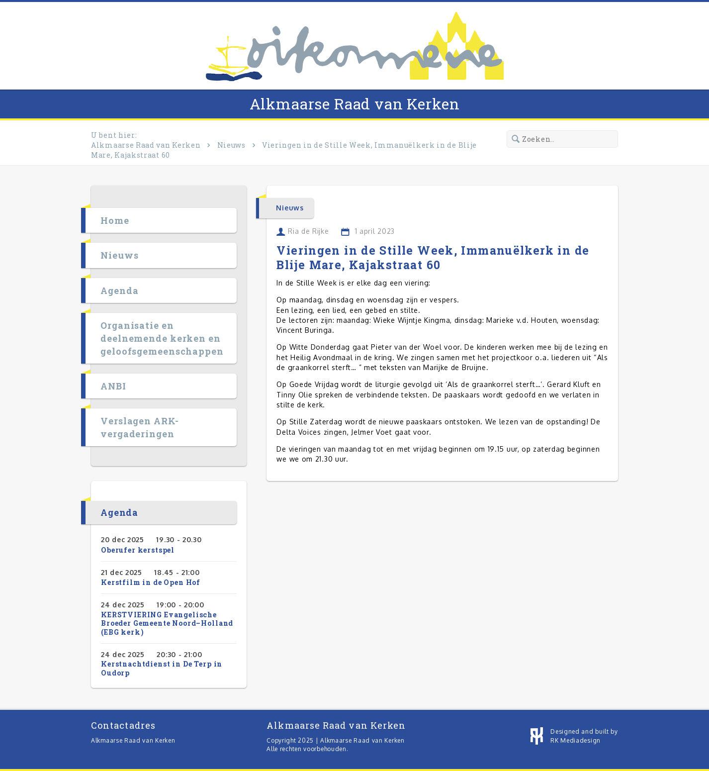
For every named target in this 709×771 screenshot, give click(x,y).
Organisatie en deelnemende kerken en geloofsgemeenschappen (162, 338)
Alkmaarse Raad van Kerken (355, 103)
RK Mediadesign (575, 740)
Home (114, 220)
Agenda (119, 290)
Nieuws (231, 145)
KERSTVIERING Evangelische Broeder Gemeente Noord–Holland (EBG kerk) (167, 623)
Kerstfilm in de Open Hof (150, 582)
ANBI (113, 386)
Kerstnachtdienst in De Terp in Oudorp (161, 668)
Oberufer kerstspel (138, 550)
